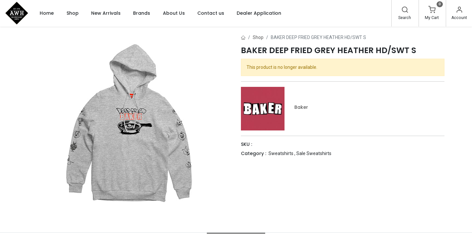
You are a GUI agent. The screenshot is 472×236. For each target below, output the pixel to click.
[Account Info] (459, 10)
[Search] (404, 10)
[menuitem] (46, 13)
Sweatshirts (280, 153)
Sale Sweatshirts (313, 153)
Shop (258, 37)
